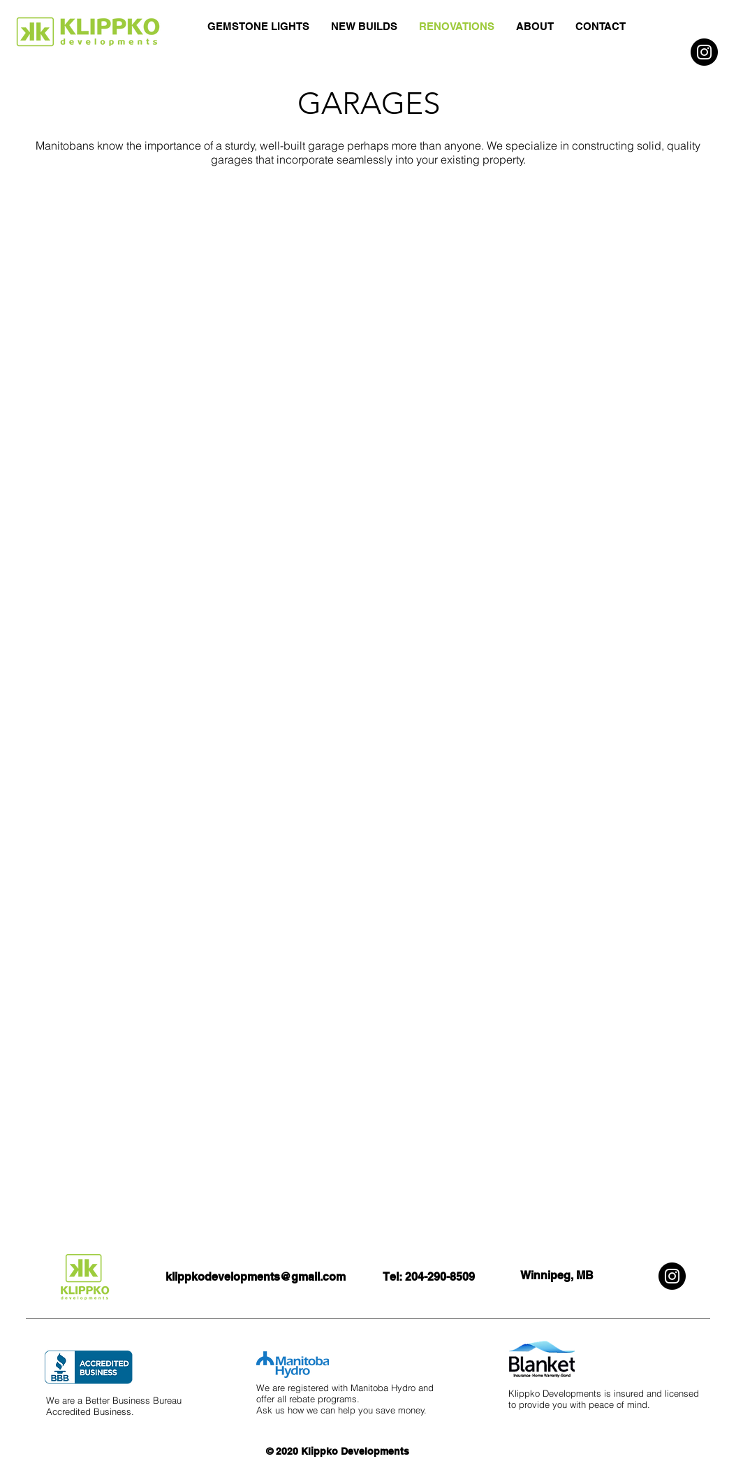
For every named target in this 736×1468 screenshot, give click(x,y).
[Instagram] (704, 52)
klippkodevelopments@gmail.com (255, 1276)
